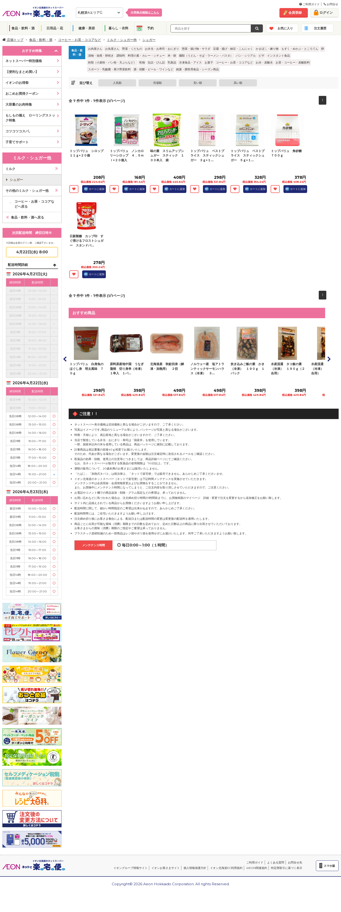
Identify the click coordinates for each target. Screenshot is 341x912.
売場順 (157, 83)
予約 (150, 28)
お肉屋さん (95, 48)
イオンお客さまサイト (165, 868)
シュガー (149, 40)
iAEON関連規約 (256, 868)
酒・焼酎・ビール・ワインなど (153, 69)
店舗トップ (12, 40)
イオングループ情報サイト (130, 868)
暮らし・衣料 (118, 28)
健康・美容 (86, 28)
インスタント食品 (278, 55)
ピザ (261, 55)
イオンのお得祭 (17, 82)
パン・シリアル (246, 55)
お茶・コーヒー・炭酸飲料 (293, 62)
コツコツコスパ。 (18, 131)
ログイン (326, 12)
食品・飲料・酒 (23, 28)
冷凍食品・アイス (190, 62)
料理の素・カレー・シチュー (146, 55)
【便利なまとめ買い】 (22, 72)
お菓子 (209, 62)
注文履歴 (320, 28)
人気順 (117, 83)
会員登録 (295, 12)
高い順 (238, 83)
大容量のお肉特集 (18, 104)
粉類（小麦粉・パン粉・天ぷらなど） (112, 62)
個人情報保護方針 (195, 868)
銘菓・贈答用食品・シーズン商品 (197, 69)
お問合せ (331, 4)
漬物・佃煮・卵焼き (101, 55)
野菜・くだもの (132, 48)
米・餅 (172, 55)
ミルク (10, 169)
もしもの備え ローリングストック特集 (30, 117)
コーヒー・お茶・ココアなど (79, 40)
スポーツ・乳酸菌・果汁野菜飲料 (109, 69)
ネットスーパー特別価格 (23, 61)
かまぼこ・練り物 (267, 48)
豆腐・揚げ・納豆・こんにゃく (233, 48)
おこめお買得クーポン (22, 93)
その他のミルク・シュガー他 (27, 190)
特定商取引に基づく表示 (286, 868)
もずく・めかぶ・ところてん (299, 48)
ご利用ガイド (309, 4)
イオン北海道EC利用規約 (226, 868)
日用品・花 (54, 28)
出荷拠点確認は (145, 12)
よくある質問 (275, 862)
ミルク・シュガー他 (122, 40)
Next (328, 358)
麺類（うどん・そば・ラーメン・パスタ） (206, 55)
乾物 (142, 62)
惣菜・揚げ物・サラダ (196, 48)
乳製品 (172, 62)
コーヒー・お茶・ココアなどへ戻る (34, 204)
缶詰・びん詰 (156, 62)
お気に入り (285, 28)
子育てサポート (17, 142)
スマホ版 (329, 865)
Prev (65, 358)
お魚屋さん (112, 48)
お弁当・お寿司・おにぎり (162, 48)
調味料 (121, 55)
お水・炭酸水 (264, 62)
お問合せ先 (295, 862)
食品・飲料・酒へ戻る (27, 217)
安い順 (197, 83)
